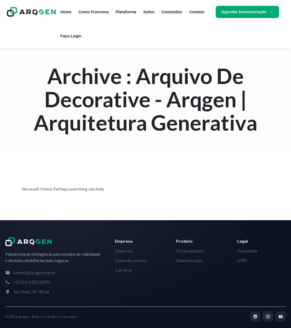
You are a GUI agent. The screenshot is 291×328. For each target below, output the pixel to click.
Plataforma (126, 12)
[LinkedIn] (255, 317)
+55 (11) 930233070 (31, 282)
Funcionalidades (190, 251)
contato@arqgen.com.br (34, 272)
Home (66, 12)
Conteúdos (172, 12)
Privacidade (247, 251)
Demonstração (189, 260)
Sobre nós (124, 251)
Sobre (149, 12)
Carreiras (123, 270)
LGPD (242, 260)
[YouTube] (281, 317)
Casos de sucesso (131, 260)
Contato (196, 12)
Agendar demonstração (244, 12)
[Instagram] (268, 317)
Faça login (70, 36)
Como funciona (93, 12)
